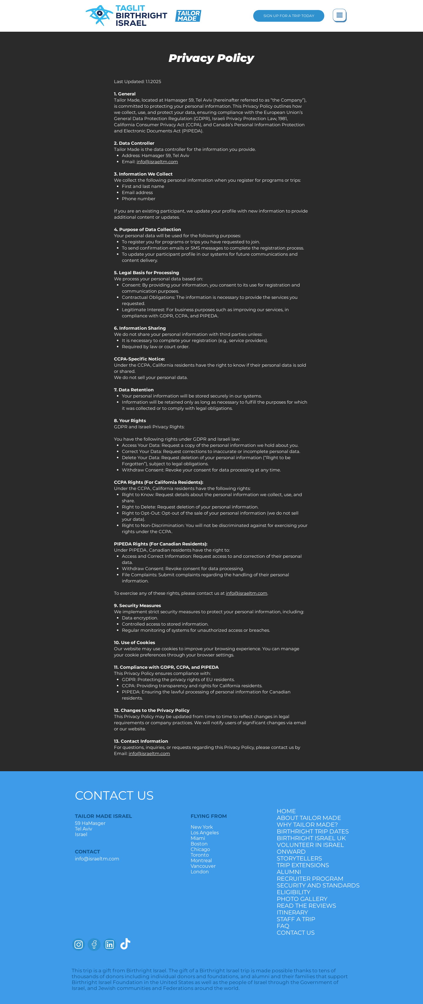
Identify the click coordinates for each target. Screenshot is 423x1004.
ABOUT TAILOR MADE (307, 817)
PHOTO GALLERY (302, 898)
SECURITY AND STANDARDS (307, 885)
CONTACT (87, 852)
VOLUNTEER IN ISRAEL (307, 844)
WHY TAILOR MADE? (307, 824)
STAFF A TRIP (296, 919)
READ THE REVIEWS (306, 905)
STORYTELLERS (299, 858)
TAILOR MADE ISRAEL (103, 816)
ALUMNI (289, 871)
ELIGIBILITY (293, 892)
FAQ (283, 925)
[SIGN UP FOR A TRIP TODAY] (288, 16)
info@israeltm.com (157, 161)
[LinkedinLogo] (109, 944)
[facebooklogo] (94, 944)
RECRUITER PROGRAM (307, 878)
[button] (340, 15)
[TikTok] (125, 944)
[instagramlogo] (78, 944)
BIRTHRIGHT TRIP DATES (307, 831)
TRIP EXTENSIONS (303, 865)
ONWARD (291, 851)
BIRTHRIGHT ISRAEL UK (307, 838)
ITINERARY (292, 912)
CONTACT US (114, 795)
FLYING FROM (209, 816)
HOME (286, 811)
